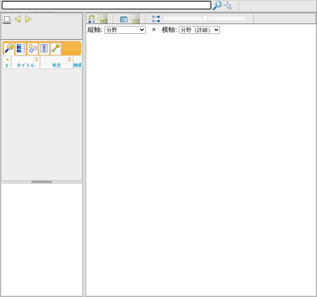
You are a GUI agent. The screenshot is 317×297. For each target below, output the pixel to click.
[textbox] (106, 5)
